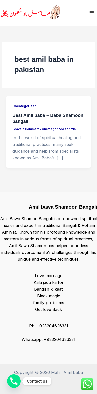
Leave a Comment (25, 129)
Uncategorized (24, 106)
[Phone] (14, 381)
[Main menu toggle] (91, 12)
